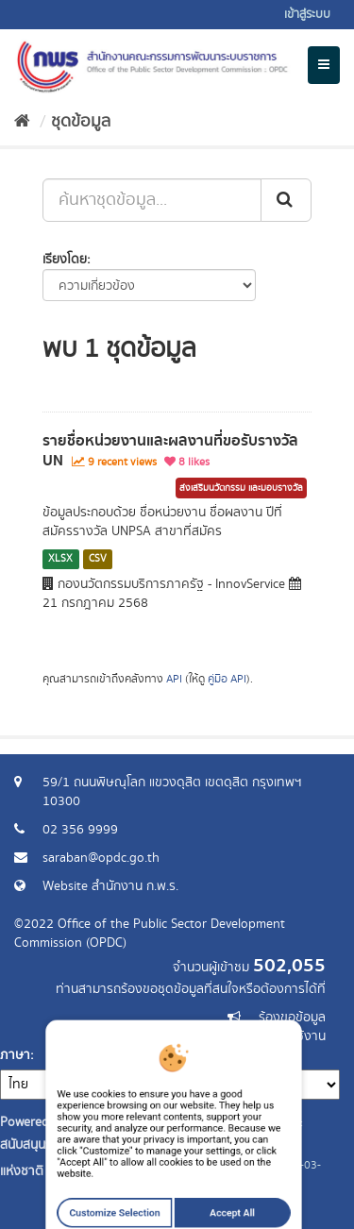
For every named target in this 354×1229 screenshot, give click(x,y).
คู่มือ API (227, 679)
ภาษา (15, 1055)
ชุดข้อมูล (80, 121)
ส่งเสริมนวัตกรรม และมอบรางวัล (241, 488)
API (174, 679)
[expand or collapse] (324, 65)
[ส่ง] (286, 200)
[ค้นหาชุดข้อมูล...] (151, 200)
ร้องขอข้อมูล (292, 1017)
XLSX (60, 558)
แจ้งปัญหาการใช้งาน (271, 1036)
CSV (98, 558)
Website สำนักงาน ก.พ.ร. (110, 886)
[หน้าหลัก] (22, 121)
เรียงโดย (64, 259)
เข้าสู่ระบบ (307, 15)
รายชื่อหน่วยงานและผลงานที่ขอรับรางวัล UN (170, 451)
